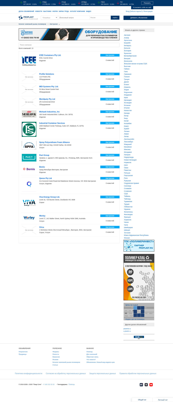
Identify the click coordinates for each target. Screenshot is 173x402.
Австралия (54, 24)
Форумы (56, 352)
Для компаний (91, 354)
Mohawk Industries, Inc (49, 112)
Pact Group (44, 155)
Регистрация (148, 11)
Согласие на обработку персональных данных (66, 373)
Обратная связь (92, 357)
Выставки (47, 11)
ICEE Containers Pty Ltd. (50, 55)
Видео (88, 11)
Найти (115, 18)
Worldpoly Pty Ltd (47, 99)
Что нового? (91, 359)
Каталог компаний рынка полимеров (32, 24)
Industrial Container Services (52, 123)
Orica (41, 227)
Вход (127, 11)
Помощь (89, 352)
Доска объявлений (26, 11)
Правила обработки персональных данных (137, 373)
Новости (38, 11)
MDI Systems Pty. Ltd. (48, 87)
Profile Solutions (46, 74)
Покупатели (23, 352)
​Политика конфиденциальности (28, 373)
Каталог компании (77, 11)
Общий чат (142, 400)
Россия (92, 17)
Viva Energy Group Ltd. (49, 197)
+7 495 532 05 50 (48, 384)
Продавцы (23, 354)
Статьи (55, 365)
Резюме (55, 359)
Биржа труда (64, 11)
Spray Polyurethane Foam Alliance (54, 142)
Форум (55, 11)
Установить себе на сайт (142, 7)
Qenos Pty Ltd (45, 178)
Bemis (42, 167)
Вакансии (56, 357)
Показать (147, 3)
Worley (42, 216)
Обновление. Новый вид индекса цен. (100, 362)
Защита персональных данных (102, 373)
